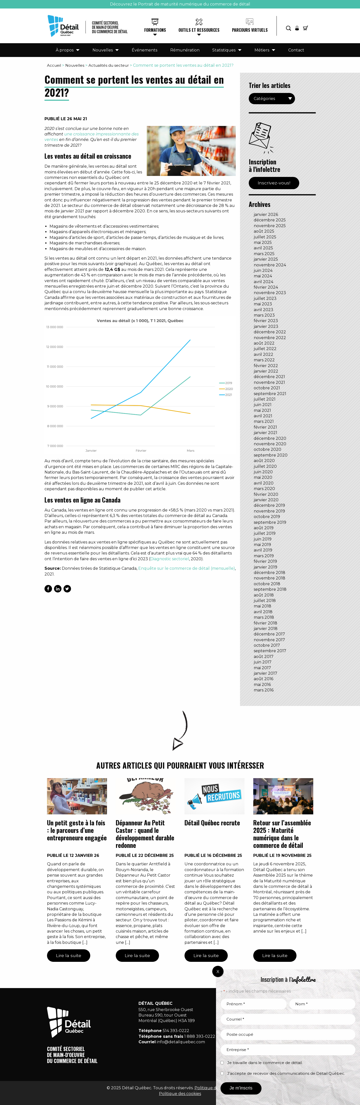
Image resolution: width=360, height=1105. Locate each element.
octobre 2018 (267, 583)
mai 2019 (262, 544)
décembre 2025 (270, 220)
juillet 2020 (265, 466)
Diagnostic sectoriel (169, 558)
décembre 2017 (269, 634)
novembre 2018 (269, 578)
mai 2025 (263, 242)
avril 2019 (263, 550)
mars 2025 (264, 253)
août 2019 (264, 528)
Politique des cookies (180, 1093)
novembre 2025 (270, 225)
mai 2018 (262, 606)
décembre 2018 (269, 572)
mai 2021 (262, 410)
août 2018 (264, 595)
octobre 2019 (267, 516)
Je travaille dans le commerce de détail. (264, 1062)
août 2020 (264, 460)
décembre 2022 (270, 332)
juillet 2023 (265, 298)
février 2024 (266, 287)
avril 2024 (263, 281)
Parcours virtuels (250, 30)
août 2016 (263, 678)
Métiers (261, 50)
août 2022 (264, 343)
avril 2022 (263, 354)
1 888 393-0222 (199, 1036)
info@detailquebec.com (181, 1042)
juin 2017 (263, 662)
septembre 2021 (270, 393)
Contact (296, 50)
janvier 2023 (266, 326)
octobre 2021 (267, 388)
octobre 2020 (267, 449)
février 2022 (266, 365)
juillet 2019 (265, 533)
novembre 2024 (270, 265)
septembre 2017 (270, 650)
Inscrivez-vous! (274, 182)
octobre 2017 (267, 645)
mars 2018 (264, 617)
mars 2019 (264, 555)
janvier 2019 (265, 567)
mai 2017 (262, 667)
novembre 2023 (270, 292)
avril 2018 (263, 611)
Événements (144, 50)
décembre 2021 (269, 376)
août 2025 (264, 231)
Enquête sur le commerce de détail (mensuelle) (186, 568)
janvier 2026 (266, 214)
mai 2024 (263, 276)
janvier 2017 (265, 673)
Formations (155, 30)
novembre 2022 (270, 337)
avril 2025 (263, 248)
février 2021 (265, 427)
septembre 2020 (271, 455)
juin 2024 (263, 270)
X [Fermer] (217, 971)
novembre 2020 (270, 444)
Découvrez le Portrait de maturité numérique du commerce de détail (180, 4)
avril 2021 (263, 416)
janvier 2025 (266, 259)
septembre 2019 (270, 522)
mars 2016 (264, 690)
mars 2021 (264, 421)
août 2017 (264, 656)
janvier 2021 (265, 432)
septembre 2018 (270, 589)
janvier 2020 (266, 500)
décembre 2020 (270, 438)
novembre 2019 (269, 511)
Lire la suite (68, 955)
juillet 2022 (265, 348)
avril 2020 (264, 483)
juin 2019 (263, 539)
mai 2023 (263, 304)
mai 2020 (263, 477)
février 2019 (265, 561)
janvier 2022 (266, 371)
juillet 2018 (265, 600)
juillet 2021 (265, 399)
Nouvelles (102, 50)
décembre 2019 (269, 505)
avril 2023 (263, 309)
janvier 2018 (266, 628)
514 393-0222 (176, 1030)
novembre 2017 (269, 639)
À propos (65, 50)
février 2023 (266, 320)
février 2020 (266, 494)
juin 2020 (263, 472)
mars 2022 (264, 360)
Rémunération (185, 50)
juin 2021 (263, 404)
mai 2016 (262, 684)
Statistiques (224, 50)
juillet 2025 (265, 237)
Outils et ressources (199, 30)
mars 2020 (264, 488)
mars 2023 (264, 315)
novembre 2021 (269, 382)
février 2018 (265, 623)
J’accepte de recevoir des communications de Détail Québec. (286, 1073)
